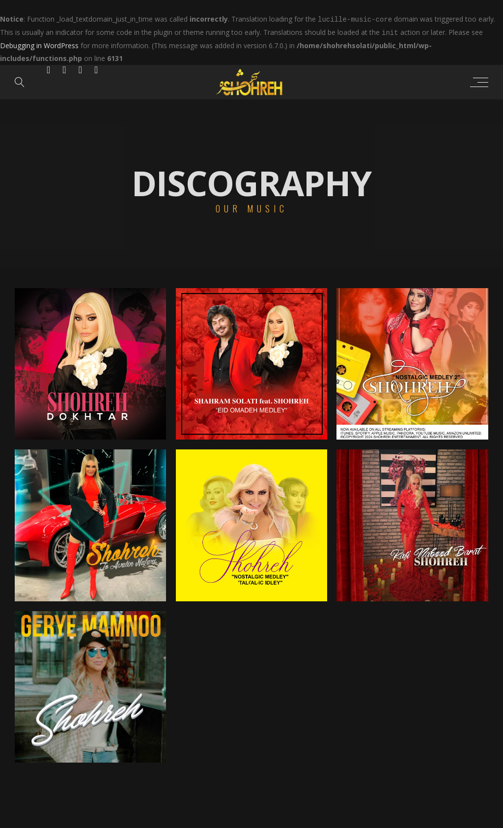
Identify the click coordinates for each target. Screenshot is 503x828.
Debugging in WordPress (39, 44)
